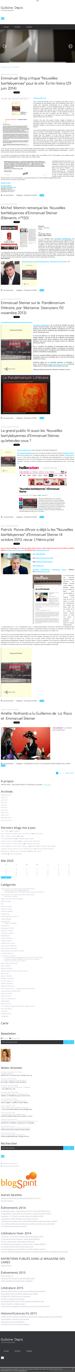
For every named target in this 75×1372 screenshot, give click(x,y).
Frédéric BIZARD (6, 941)
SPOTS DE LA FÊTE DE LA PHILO (15, 961)
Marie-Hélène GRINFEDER (9, 963)
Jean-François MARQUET (9, 946)
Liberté (22, 836)
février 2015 (4, 812)
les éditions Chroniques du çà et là (57, 364)
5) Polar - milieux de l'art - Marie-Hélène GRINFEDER (17, 1241)
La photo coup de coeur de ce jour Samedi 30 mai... (17, 849)
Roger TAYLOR (5, 996)
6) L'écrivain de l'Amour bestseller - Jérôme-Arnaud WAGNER (20, 1239)
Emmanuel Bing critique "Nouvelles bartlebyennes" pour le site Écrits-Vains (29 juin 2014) (36, 82)
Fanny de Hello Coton (23, 450)
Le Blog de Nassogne (33, 844)
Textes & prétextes (16, 854)
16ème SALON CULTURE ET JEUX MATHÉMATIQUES (18, 895)
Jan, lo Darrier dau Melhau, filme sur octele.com (16, 833)
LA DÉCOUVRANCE (7, 953)
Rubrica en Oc (38, 833)
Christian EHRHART (7, 911)
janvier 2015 (5, 815)
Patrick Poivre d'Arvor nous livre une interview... (16, 1128)
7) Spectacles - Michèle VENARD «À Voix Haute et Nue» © (19, 1219)
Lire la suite (47, 784)
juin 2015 (4, 802)
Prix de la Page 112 (7, 981)
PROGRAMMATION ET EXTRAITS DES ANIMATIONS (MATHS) (24, 892)
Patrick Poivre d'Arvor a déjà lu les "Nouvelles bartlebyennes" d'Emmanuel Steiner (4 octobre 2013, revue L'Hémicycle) (37, 534)
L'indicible (4, 854)
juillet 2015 (4, 800)
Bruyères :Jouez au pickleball (10, 841)
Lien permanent (7, 195)
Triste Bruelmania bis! (8, 839)
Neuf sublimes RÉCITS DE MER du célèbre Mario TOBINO (19, 1294)
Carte (4, 1023)
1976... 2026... (5, 831)
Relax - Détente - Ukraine (9, 836)
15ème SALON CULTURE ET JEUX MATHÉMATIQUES (18, 889)
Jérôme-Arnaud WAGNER (9, 948)
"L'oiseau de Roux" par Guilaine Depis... (13, 1114)
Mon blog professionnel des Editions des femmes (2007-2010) (21, 1198)
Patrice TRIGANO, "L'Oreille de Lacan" (13, 1304)
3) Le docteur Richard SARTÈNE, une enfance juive (17, 1247)
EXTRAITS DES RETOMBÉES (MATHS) (17, 890)
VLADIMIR (4, 1011)
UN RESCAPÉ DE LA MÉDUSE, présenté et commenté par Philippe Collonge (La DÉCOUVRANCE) (31, 1317)
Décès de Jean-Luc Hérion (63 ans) (12, 844)
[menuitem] (6, 27)
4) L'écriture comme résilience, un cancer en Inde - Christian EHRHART (23, 1244)
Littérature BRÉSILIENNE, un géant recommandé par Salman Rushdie (23, 1291)
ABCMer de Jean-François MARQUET (12, 1322)
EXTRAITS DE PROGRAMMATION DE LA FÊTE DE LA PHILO (24, 957)
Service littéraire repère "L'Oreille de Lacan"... (15, 1094)
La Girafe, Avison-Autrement (31, 841)
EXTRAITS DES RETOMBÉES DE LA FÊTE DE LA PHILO (22, 959)
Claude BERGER (6, 919)
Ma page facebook (7, 1201)
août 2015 (4, 797)
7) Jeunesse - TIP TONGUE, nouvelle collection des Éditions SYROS (22, 1236)
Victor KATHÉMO (6, 1009)
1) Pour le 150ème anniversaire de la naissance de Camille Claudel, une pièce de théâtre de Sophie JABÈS (34, 1252)
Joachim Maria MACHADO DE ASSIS (12, 951)
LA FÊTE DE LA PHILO (8, 956)
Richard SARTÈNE (6, 994)
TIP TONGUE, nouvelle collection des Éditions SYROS (18, 1006)
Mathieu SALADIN (6, 968)
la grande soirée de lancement (15, 550)
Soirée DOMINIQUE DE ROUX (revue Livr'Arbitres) (17, 1281)
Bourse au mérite (6, 906)
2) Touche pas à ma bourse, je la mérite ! (14, 1226)
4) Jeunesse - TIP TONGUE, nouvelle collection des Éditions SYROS (22, 1216)
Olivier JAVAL (5, 973)
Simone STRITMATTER (8, 999)
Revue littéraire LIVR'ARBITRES (11, 991)
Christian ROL (5, 914)
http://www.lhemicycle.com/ (44, 558)
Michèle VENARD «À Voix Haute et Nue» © (14, 971)
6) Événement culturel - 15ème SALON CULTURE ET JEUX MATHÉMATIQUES (25, 1211)
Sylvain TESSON (6, 1004)
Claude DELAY (5, 921)
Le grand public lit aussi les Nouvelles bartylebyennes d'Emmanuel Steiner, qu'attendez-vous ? (31, 435)
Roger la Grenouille (11, 923)
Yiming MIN (4, 1016)
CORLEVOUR (5, 926)
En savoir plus (23, 1370)
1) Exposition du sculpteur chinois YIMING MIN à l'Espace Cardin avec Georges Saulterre (29, 1221)
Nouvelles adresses (7, 1074)
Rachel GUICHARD (7, 983)
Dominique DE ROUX (7, 928)
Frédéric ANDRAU (6, 938)
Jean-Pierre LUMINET (11, 896)
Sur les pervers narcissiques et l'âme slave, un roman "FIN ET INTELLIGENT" (25, 1306)
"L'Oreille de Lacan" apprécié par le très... (14, 1101)
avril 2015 (4, 807)
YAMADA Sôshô (6, 1014)
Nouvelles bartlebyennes (27, 453)
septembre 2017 (6, 795)
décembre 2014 (6, 818)
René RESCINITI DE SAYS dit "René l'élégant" (15, 1324)
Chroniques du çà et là (56, 261)
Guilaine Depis (12, 7)
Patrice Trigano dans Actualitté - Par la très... (15, 1108)
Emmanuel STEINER (7, 933)
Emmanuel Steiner (68, 453)
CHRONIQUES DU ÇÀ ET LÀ (10, 916)
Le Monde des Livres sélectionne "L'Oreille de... (16, 1087)
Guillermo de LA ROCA (8, 943)
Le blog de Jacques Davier (25, 839)
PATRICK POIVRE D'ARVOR (44, 562)
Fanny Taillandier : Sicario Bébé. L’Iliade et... (14, 846)
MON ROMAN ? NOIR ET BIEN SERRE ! (43, 846)
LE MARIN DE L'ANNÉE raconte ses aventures (15, 1296)
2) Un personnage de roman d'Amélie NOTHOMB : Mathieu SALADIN (23, 1249)
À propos (29, 27)
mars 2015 (4, 810)
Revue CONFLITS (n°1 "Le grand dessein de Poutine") (18, 989)
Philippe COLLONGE (7, 978)
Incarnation (15, 831)
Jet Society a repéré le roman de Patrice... (14, 1080)
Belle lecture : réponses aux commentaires (14, 851)
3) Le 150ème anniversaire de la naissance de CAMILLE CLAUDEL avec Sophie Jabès (28, 1224)
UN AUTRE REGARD (39, 554)
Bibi (2, 904)
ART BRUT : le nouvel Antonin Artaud (12, 1299)
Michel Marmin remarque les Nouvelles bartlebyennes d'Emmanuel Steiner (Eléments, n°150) (33, 212)
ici (17, 463)
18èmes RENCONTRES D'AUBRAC (12, 899)
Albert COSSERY (6, 901)
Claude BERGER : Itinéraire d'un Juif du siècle (15, 1319)
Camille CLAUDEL (6, 909)
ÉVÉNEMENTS (5, 936)
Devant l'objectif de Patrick (45, 849)
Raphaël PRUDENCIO (8, 986)
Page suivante (69, 773)
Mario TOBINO (6, 966)
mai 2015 (4, 805)
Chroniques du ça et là (42, 571)
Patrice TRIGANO (6, 976)
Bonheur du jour (36, 851)
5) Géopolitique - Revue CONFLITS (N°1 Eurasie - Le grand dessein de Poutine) (26, 1214)
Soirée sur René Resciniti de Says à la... (13, 1135)
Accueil (6, 27)
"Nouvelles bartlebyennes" (41, 325)
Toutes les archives (6, 820)
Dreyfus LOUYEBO (7, 931)
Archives (17, 27)
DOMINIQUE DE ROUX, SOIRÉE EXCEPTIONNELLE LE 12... (19, 1121)
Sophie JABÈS (5, 1001)
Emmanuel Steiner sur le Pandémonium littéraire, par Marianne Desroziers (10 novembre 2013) (33, 307)
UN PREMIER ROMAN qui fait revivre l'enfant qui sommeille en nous (22, 1301)
